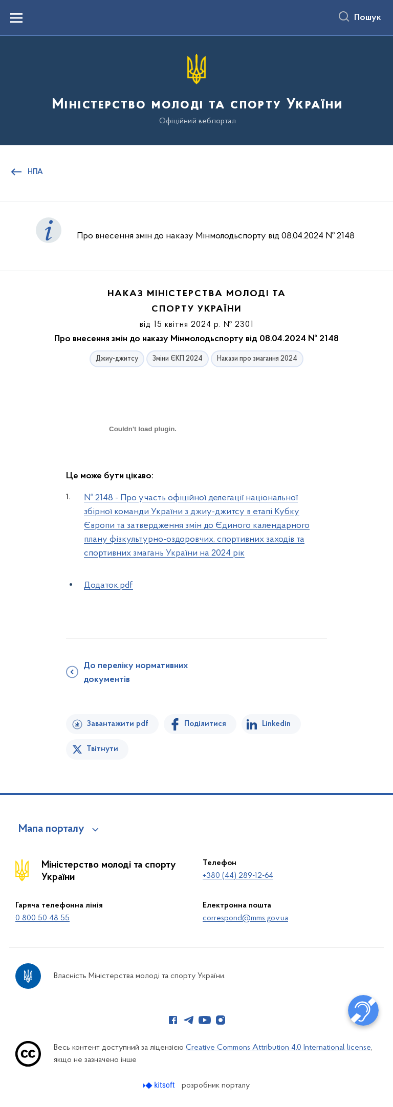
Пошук (367, 18)
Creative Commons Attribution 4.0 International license (278, 1048)
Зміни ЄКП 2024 (177, 359)
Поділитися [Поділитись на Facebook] (205, 724)
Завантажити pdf (117, 724)
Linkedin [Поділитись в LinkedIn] (276, 724)
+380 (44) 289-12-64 (238, 876)
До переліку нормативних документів (135, 672)
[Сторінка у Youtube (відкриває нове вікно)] (205, 1020)
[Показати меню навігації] (16, 18)
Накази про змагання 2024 (257, 359)
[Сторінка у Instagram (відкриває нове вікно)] (220, 1020)
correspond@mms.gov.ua (245, 918)
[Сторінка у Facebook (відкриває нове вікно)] (173, 1020)
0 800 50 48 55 (42, 918)
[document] (143, 465)
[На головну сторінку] (196, 90)
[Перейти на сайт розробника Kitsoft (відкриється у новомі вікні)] (160, 1085)
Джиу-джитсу (117, 359)
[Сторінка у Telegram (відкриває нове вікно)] (189, 1020)
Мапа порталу (51, 829)
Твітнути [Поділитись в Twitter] (102, 749)
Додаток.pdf (108, 585)
